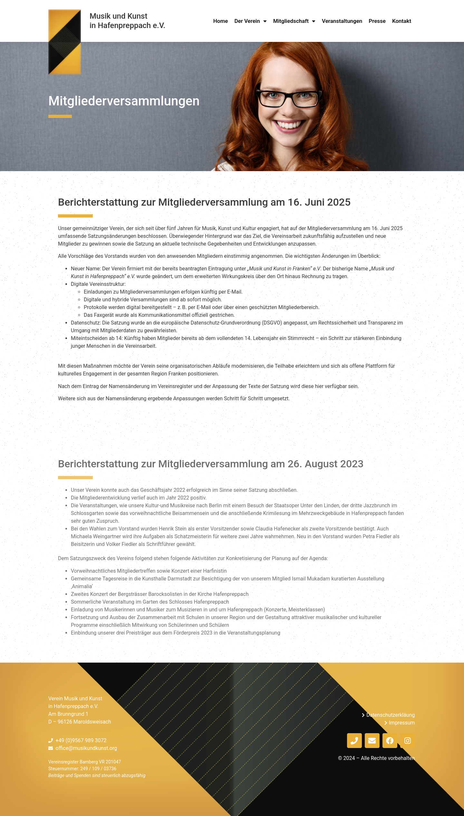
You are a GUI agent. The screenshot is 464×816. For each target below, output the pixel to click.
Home (220, 21)
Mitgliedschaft (294, 21)
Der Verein (250, 21)
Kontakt (401, 21)
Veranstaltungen (342, 21)
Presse (377, 21)
